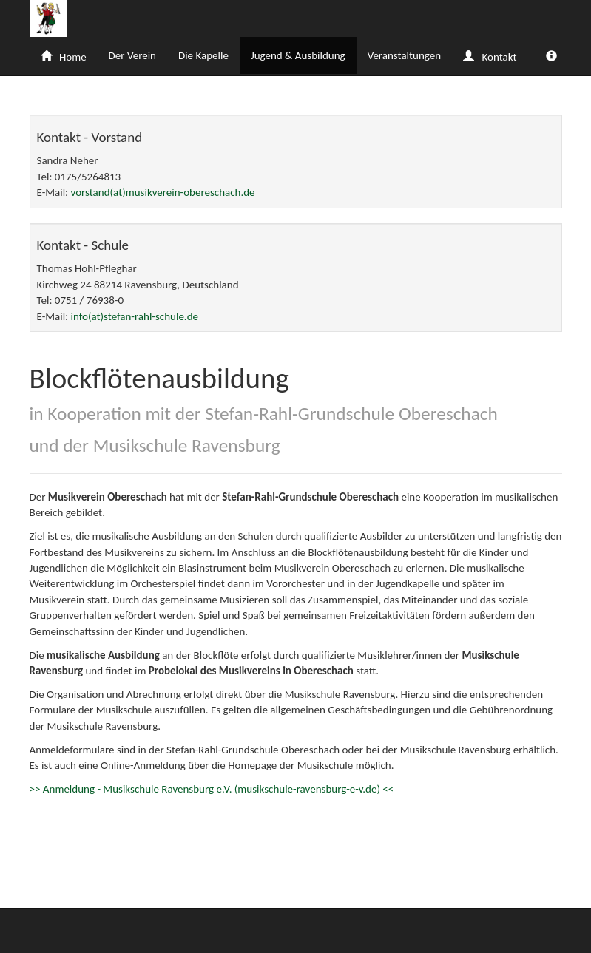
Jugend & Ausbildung (298, 55)
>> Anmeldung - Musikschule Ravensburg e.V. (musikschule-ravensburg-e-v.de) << (212, 789)
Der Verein (132, 55)
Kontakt (489, 57)
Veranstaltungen (404, 55)
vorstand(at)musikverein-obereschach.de (163, 192)
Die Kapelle (203, 55)
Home (64, 57)
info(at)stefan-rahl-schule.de (134, 316)
